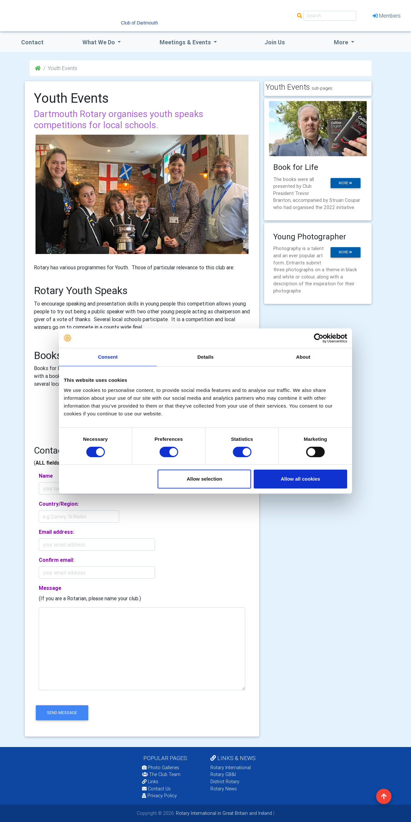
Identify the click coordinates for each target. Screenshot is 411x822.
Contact (32, 42)
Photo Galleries (160, 767)
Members (387, 15)
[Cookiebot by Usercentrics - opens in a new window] (318, 338)
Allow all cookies (300, 479)
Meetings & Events (186, 42)
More (341, 42)
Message (50, 588)
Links (150, 782)
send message (62, 712)
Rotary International (230, 767)
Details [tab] (205, 357)
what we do (99, 42)
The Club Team (161, 774)
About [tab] (303, 357)
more (345, 183)
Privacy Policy (159, 796)
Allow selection (204, 479)
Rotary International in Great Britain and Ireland (223, 813)
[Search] (330, 16)
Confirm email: (56, 560)
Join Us (274, 42)
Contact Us (156, 789)
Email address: (56, 532)
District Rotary (224, 782)
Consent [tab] (108, 357)
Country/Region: (59, 504)
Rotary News (223, 789)
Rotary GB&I (223, 774)
